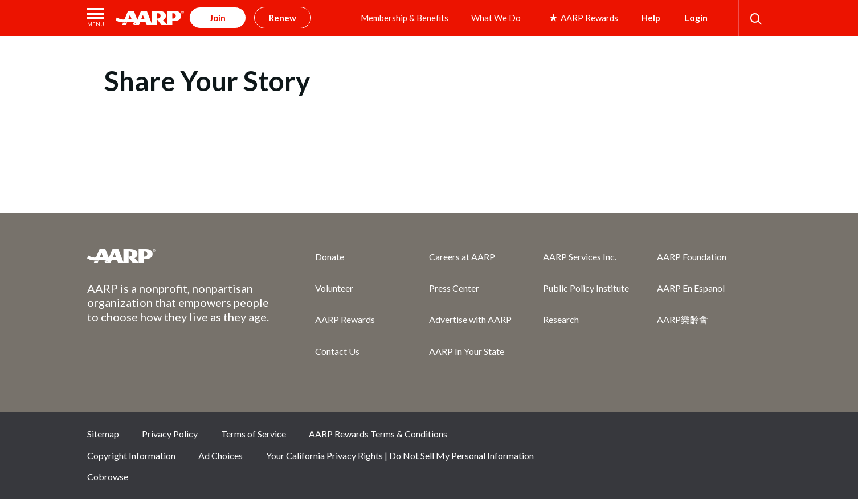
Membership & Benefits (404, 18)
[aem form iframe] (429, 140)
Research (561, 319)
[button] (95, 18)
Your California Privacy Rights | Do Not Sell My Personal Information (400, 455)
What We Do (496, 18)
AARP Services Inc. (579, 256)
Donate (329, 256)
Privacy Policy (170, 433)
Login (696, 17)
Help (651, 18)
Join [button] (218, 18)
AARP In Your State (466, 351)
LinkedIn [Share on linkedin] (756, 438)
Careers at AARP (462, 256)
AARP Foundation (691, 256)
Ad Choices (220, 455)
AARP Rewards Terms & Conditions (378, 433)
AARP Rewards (345, 319)
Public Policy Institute (586, 288)
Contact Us (337, 351)
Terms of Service (253, 433)
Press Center (454, 288)
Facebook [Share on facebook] (642, 438)
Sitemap (103, 433)
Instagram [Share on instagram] (718, 438)
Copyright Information (131, 455)
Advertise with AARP (470, 319)
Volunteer (334, 288)
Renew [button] (282, 18)
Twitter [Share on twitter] (680, 438)
